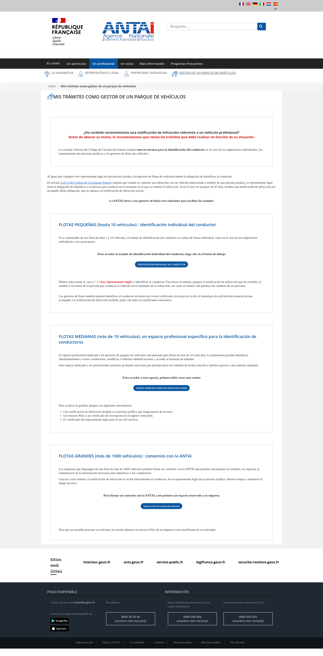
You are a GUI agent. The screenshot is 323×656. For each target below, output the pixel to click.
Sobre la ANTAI (111, 642)
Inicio (52, 86)
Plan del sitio (238, 642)
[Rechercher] (261, 26)
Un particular (76, 63)
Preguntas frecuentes (187, 63)
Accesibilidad (137, 642)
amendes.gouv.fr (84, 602)
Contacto (159, 642)
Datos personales (182, 642)
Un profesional (103, 63)
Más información (152, 63)
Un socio (127, 63)
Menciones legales (211, 642)
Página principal (84, 642)
